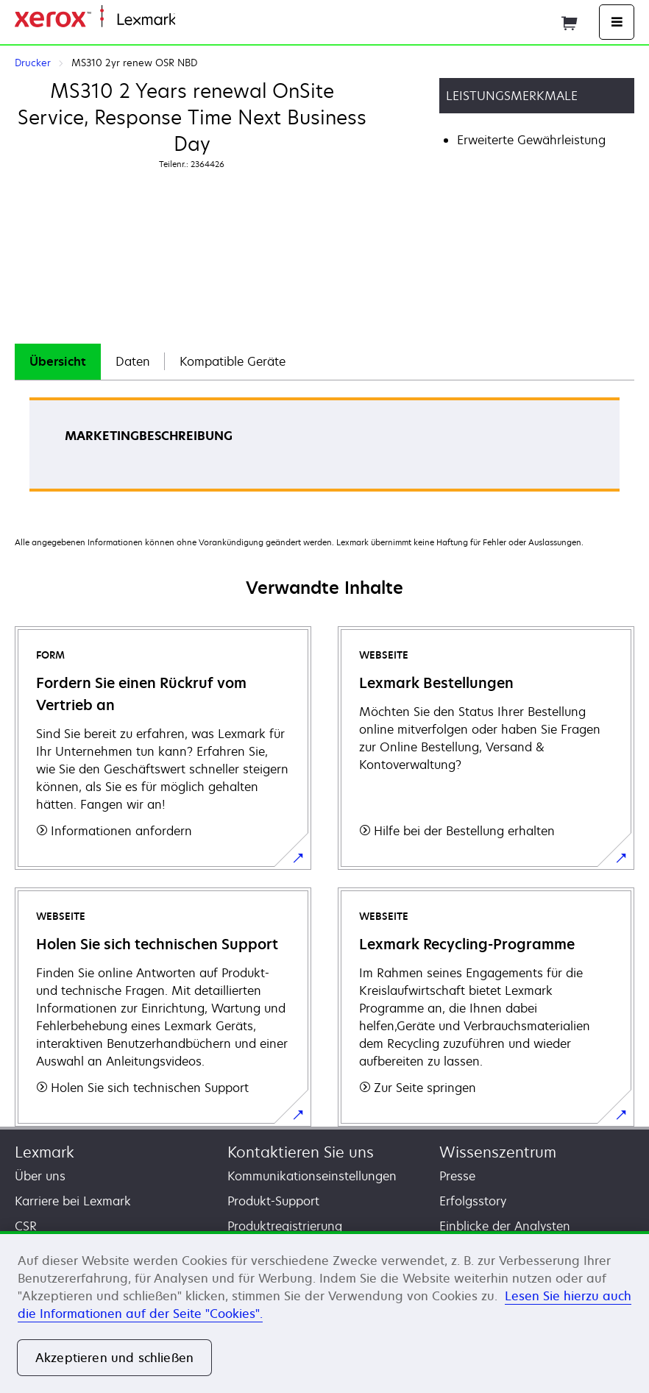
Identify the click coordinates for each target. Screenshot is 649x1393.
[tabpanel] (324, 449)
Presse (457, 1176)
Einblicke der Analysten (504, 1226)
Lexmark (44, 1152)
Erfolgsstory (472, 1201)
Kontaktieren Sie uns (300, 1152)
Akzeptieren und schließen (114, 1358)
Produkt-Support (273, 1201)
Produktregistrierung (284, 1226)
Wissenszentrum (497, 1152)
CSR (26, 1226)
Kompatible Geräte (233, 361)
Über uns (40, 1176)
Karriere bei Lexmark (73, 1201)
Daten (133, 361)
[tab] (58, 362)
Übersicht (57, 361)
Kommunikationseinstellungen (312, 1176)
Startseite (198, 20)
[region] (324, 1312)
